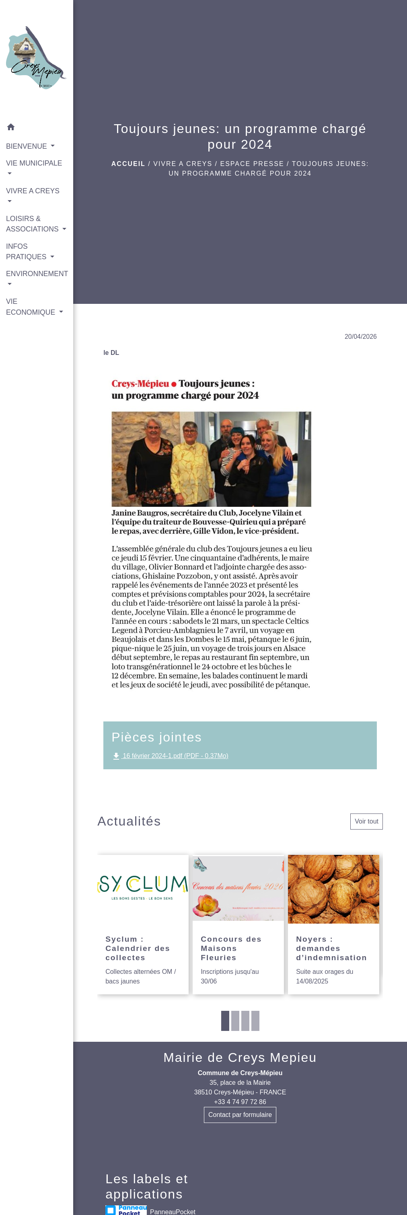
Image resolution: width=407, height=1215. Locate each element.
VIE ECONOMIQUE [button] (31, 306)
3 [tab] (245, 1021)
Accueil (128, 163)
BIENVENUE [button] (27, 146)
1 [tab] (225, 1021)
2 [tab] (235, 1021)
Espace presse (252, 163)
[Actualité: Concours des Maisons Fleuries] (238, 924)
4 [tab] (255, 1021)
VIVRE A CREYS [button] (33, 191)
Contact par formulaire (240, 1114)
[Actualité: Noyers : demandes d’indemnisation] (333, 924)
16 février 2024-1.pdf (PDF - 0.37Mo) (169, 756)
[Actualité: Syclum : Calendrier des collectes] (143, 924)
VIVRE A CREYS (182, 163)
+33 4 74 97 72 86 (240, 1101)
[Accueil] (36, 59)
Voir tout (366, 821)
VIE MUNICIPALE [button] (34, 163)
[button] (36, 128)
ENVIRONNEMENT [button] (36, 274)
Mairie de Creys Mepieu (240, 1057)
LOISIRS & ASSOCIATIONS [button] (33, 224)
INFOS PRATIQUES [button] (27, 251)
